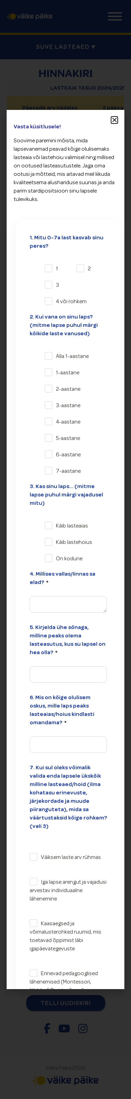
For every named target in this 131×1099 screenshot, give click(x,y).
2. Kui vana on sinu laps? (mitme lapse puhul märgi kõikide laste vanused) (64, 325)
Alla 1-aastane (72, 356)
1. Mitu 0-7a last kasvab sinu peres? (66, 241)
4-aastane (68, 422)
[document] (65, 549)
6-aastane (68, 454)
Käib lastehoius (74, 542)
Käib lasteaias (72, 526)
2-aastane (68, 389)
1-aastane (67, 372)
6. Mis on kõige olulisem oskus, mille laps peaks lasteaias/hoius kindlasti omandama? (62, 710)
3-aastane (68, 405)
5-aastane (68, 438)
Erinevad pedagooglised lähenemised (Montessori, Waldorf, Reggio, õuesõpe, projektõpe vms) (64, 986)
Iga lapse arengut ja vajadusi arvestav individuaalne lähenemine (68, 890)
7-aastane (68, 471)
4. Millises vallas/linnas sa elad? (62, 578)
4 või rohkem (71, 301)
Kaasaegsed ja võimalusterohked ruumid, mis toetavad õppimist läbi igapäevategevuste (65, 936)
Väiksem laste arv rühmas (71, 857)
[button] (114, 120)
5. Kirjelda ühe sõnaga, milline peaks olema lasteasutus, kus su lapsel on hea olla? (67, 640)
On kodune (69, 558)
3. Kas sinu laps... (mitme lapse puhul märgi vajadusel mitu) (66, 494)
